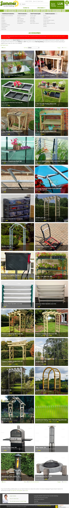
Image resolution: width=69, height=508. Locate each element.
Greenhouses (36, 10)
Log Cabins (29, 10)
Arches (26, 490)
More (63, 10)
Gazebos (43, 10)
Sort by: (26, 47)
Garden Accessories (50, 13)
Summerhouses (21, 10)
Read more (5, 45)
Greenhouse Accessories (8, 13)
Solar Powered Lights (35, 13)
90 (31, 482)
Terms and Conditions (39, 499)
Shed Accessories (22, 13)
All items (37, 482)
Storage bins (13, 490)
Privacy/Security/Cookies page (44, 505)
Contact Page (23, 501)
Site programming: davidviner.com (42, 503)
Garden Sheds (12, 10)
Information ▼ (41, 8)
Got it (56, 506)
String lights (19, 490)
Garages (49, 10)
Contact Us (26, 8)
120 (33, 482)
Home (5, 10)
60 (29, 482)
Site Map (36, 501)
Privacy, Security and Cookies (41, 497)
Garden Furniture (57, 10)
